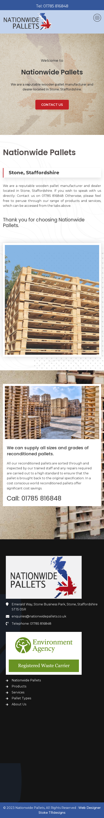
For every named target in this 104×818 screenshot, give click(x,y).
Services (18, 692)
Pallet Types (21, 698)
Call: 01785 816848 (34, 498)
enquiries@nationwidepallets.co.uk (39, 616)
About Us (19, 704)
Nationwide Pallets (26, 680)
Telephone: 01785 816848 (31, 623)
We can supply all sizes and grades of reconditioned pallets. (48, 451)
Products (19, 686)
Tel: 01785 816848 (52, 6)
